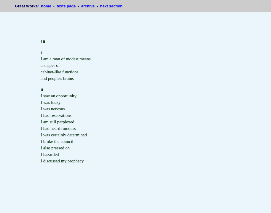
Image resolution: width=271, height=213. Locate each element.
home (46, 6)
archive (88, 6)
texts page (67, 6)
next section (111, 6)
